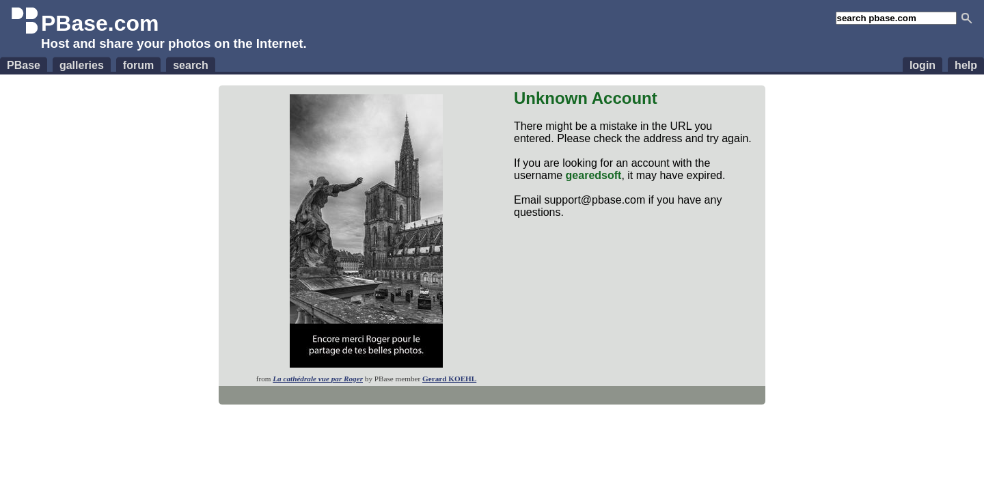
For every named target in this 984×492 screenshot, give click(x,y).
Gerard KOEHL (449, 378)
